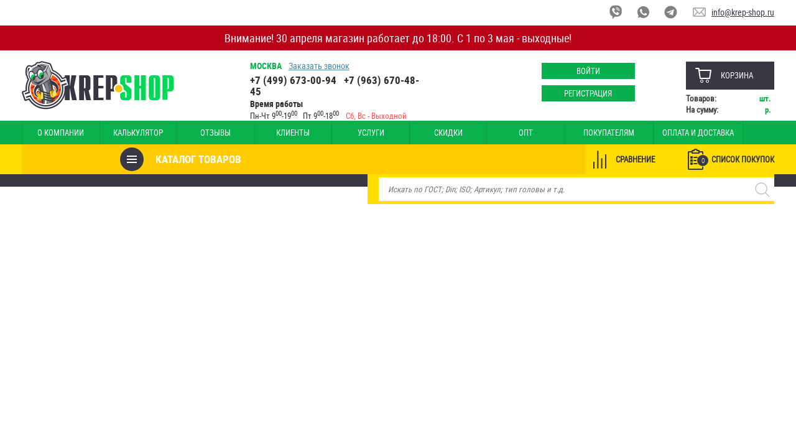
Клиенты (272, 132)
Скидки (415, 132)
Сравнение (635, 159)
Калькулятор (129, 132)
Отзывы (201, 132)
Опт (487, 132)
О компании (58, 132)
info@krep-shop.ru (742, 12)
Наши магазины (731, 132)
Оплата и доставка (647, 132)
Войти (587, 71)
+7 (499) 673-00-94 (293, 80)
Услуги (344, 132)
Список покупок (735, 160)
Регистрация (588, 93)
